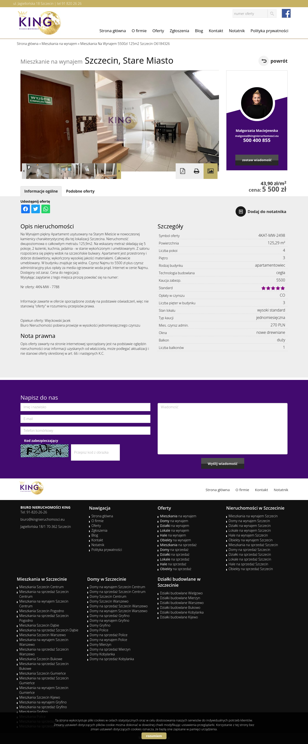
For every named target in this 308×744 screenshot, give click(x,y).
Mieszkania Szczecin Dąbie (39, 625)
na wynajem (178, 516)
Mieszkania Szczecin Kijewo (39, 697)
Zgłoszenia (179, 30)
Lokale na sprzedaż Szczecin (250, 559)
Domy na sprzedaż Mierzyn (110, 649)
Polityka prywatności (269, 30)
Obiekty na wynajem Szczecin (251, 540)
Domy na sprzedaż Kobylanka (112, 659)
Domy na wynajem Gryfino (109, 620)
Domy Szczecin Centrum (108, 596)
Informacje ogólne (41, 191)
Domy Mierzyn (100, 644)
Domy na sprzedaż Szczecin (249, 549)
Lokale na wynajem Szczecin (250, 530)
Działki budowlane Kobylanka (182, 612)
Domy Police (99, 630)
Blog (199, 30)
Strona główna (112, 30)
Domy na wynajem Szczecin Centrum (117, 587)
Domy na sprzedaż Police (109, 635)
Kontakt (216, 30)
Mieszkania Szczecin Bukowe (40, 659)
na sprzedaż (178, 545)
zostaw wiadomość (256, 160)
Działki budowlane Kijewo (179, 617)
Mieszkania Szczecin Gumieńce (42, 673)
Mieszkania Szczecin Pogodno (41, 611)
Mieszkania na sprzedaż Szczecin (253, 545)
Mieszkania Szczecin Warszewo (42, 635)
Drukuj (197, 171)
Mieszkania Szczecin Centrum (41, 587)
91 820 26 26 (72, 3)
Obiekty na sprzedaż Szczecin (251, 569)
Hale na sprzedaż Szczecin (248, 564)
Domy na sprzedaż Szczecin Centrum (118, 591)
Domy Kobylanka (102, 654)
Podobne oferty (80, 191)
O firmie (139, 30)
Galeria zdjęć (211, 171)
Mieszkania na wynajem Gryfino (43, 702)
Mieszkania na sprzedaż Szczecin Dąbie (48, 630)
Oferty (158, 30)
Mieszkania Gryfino (33, 711)
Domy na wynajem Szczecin (249, 520)
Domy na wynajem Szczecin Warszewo (119, 611)
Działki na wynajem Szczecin (250, 525)
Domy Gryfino (100, 625)
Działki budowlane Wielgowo (181, 593)
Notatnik (237, 30)
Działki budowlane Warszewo (182, 602)
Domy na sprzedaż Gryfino (110, 615)
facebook (286, 13)
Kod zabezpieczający (41, 440)
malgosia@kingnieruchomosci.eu (257, 136)
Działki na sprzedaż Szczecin (250, 554)
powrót (279, 61)
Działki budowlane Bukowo (180, 607)
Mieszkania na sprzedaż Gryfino (43, 707)
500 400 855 (256, 140)
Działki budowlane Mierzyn (180, 598)
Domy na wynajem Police (108, 639)
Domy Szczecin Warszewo (109, 601)
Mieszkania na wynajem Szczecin (253, 516)
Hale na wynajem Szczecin (248, 535)
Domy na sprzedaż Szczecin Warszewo (119, 606)
